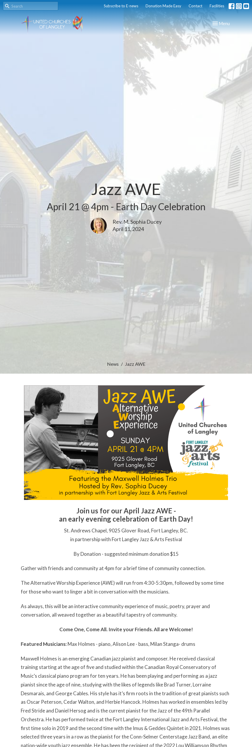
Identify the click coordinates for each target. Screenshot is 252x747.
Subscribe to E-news (121, 6)
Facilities (217, 6)
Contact (195, 6)
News (113, 364)
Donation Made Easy (163, 6)
